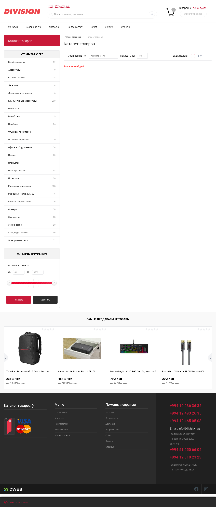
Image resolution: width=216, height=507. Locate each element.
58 (54, 170)
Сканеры (12, 209)
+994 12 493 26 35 (185, 413)
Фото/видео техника (18, 232)
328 (54, 186)
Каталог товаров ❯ (19, 406)
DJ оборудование (16, 62)
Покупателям (61, 424)
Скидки (109, 27)
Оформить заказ (193, 13)
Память (12, 155)
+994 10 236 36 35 (188, 405)
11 (54, 132)
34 (54, 124)
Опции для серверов (18, 139)
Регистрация (62, 6)
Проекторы (14, 178)
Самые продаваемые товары (108, 319)
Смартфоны (14, 217)
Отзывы (125, 27)
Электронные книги (18, 240)
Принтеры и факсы (17, 170)
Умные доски (15, 225)
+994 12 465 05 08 (185, 421)
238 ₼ (30, 381)
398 (54, 101)
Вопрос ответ (75, 27)
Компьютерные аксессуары (22, 101)
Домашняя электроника (20, 93)
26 (54, 201)
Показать (18, 299)
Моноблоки (14, 116)
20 (54, 178)
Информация (61, 429)
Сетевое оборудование (19, 201)
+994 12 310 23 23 (185, 457)
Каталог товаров (20, 41)
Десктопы (13, 85)
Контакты (59, 418)
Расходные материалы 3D (21, 194)
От (9, 272)
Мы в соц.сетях (62, 435)
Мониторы (13, 108)
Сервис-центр (33, 27)
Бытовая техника (16, 77)
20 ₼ (186, 381)
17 (54, 108)
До (28, 272)
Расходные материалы (19, 186)
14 (54, 147)
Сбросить (45, 299)
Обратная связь (16, 502)
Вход (50, 6)
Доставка (54, 27)
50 (54, 155)
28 (54, 77)
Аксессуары (14, 70)
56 (54, 232)
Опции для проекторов (19, 132)
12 (54, 240)
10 (54, 139)
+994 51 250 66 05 (188, 449)
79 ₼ (134, 381)
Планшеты (13, 163)
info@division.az (189, 428)
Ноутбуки (13, 124)
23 (54, 217)
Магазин (13, 27)
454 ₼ (82, 381)
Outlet (94, 27)
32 (54, 62)
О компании (61, 412)
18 (54, 209)
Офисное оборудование (20, 147)
